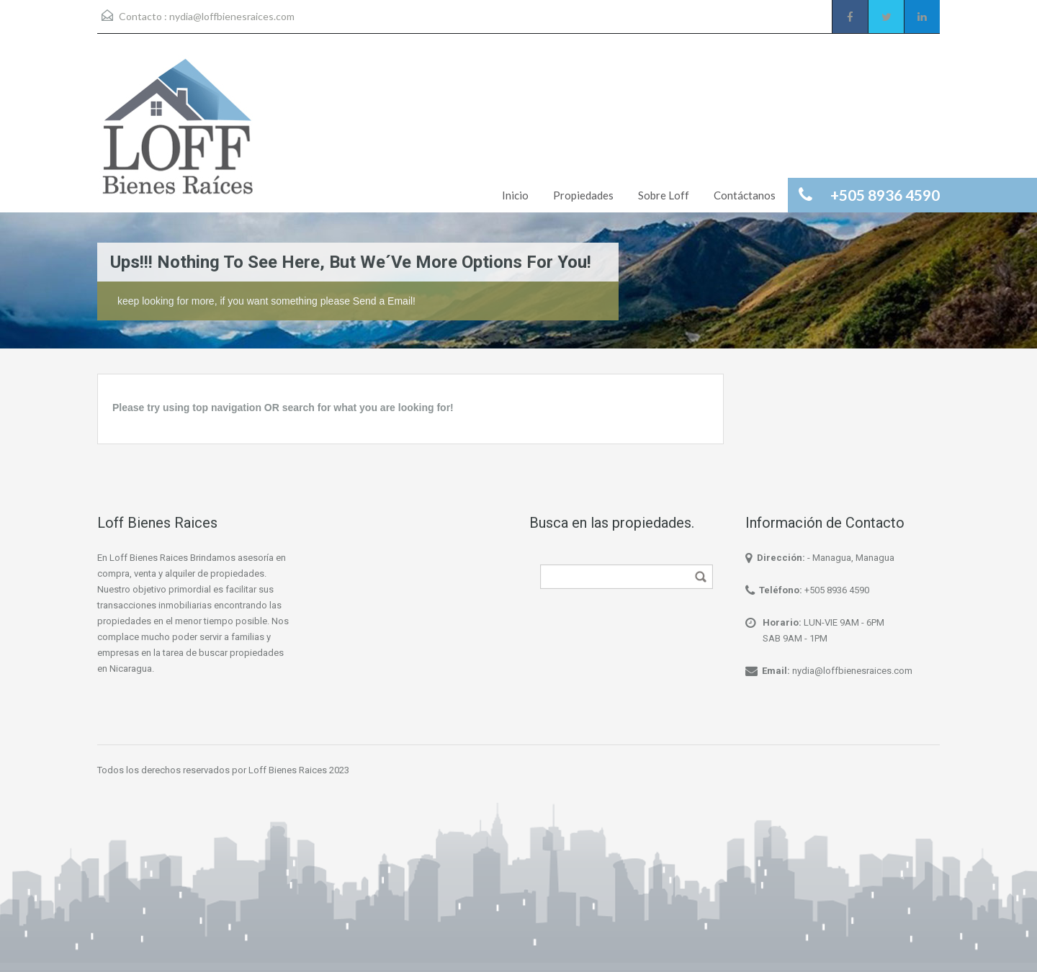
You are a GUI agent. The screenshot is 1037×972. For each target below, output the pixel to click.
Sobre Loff (663, 195)
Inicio (515, 195)
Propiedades (583, 195)
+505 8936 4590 (836, 590)
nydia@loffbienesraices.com (232, 16)
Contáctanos (745, 195)
